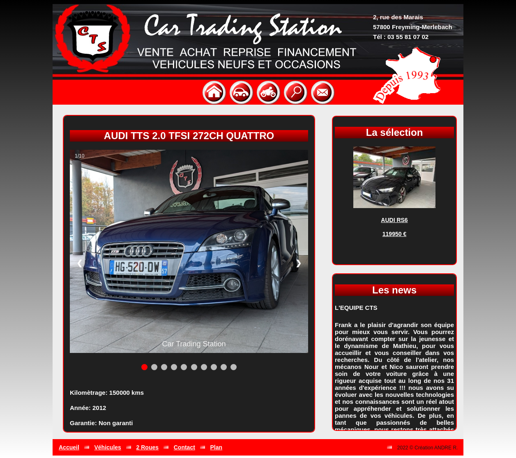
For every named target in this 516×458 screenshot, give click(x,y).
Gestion (371, 447)
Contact (184, 447)
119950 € (394, 234)
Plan (216, 447)
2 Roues (147, 447)
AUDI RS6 (394, 220)
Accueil (69, 447)
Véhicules (107, 447)
